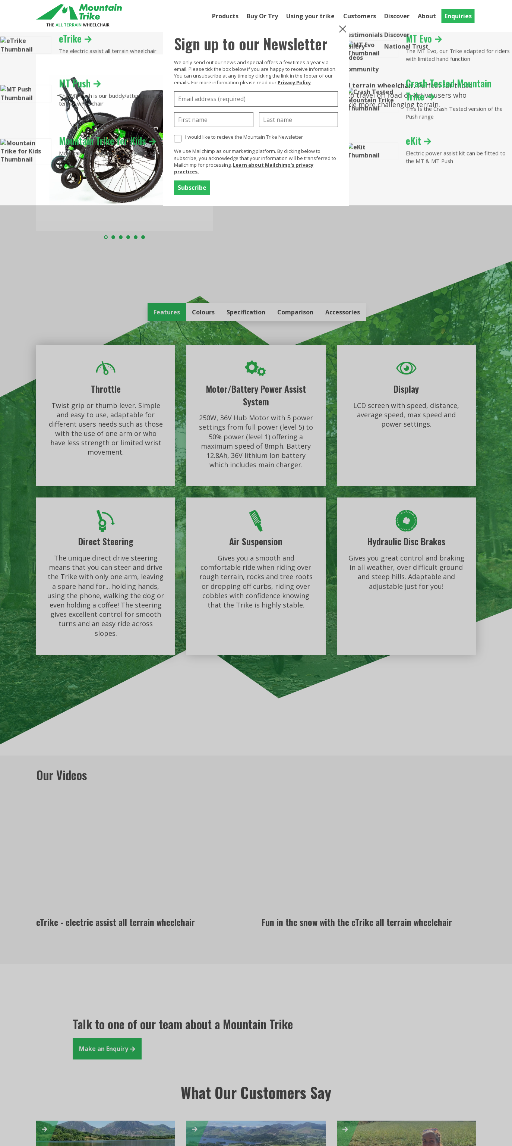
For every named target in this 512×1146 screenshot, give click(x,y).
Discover (397, 16)
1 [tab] (106, 237)
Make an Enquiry (107, 1049)
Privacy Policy (294, 82)
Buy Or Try (262, 16)
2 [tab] (113, 237)
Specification (246, 312)
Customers (359, 16)
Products (225, 16)
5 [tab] (136, 237)
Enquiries (458, 16)
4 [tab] (128, 237)
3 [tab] (121, 237)
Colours (203, 312)
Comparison (295, 312)
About (427, 16)
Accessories (342, 312)
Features (167, 312)
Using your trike (310, 16)
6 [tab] (143, 237)
